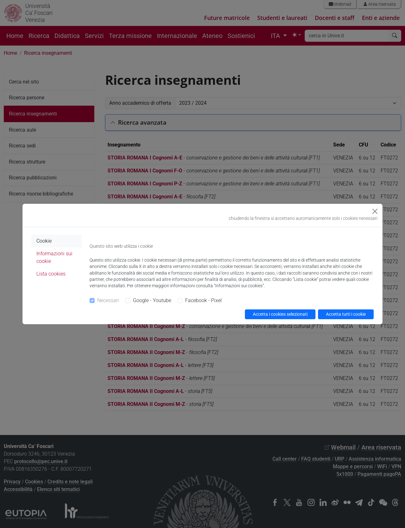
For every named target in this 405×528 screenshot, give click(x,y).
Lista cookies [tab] (50, 274)
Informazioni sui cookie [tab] (54, 257)
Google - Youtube (152, 300)
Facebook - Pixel (203, 300)
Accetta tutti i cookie (346, 314)
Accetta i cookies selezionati (280, 314)
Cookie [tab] (44, 241)
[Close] (375, 211)
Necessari (108, 300)
